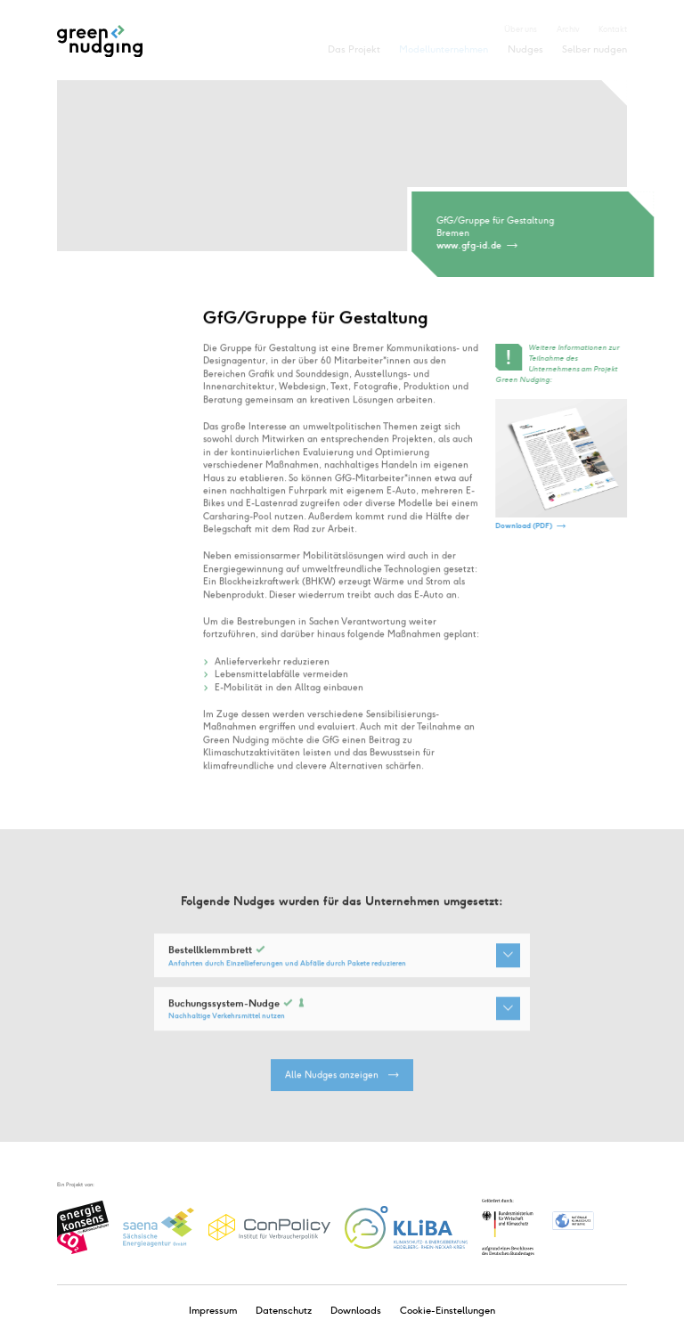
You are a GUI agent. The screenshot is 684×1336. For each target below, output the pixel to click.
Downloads (355, 1310)
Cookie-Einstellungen (447, 1310)
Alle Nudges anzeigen (332, 1083)
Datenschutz (284, 1310)
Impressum (213, 1310)
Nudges (525, 49)
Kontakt (612, 29)
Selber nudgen (594, 49)
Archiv (568, 29)
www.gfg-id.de (469, 245)
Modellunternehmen (443, 49)
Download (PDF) (524, 525)
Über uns (520, 29)
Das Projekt (354, 49)
